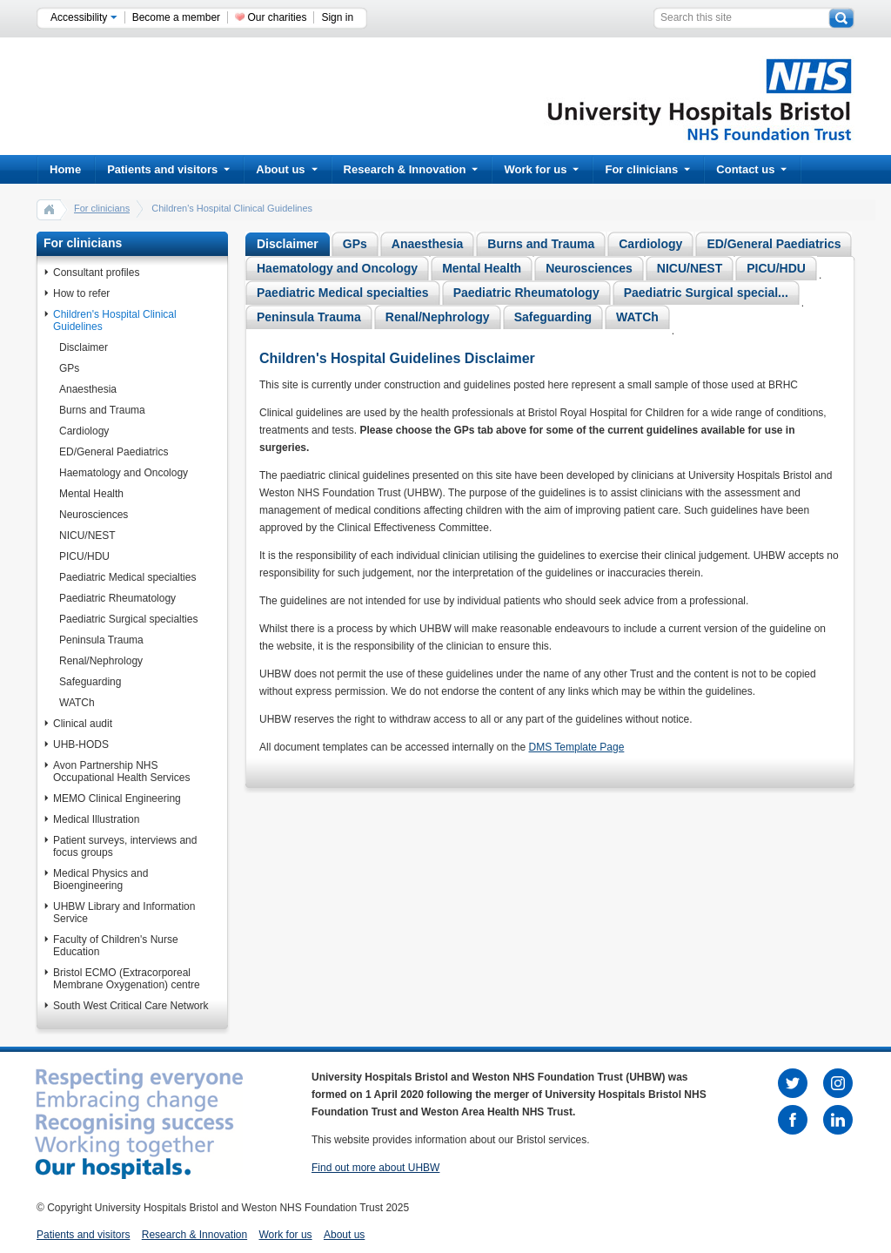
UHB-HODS (81, 744)
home (50, 209)
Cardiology (84, 431)
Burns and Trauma (102, 410)
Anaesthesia (88, 389)
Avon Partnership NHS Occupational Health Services (121, 771)
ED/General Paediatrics (113, 452)
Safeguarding (90, 682)
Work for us (541, 169)
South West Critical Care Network (131, 1006)
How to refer (81, 293)
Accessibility (83, 17)
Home (65, 169)
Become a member (176, 17)
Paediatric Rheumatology (117, 598)
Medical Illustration (96, 819)
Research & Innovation (411, 169)
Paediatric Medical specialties (127, 577)
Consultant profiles (96, 272)
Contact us (751, 169)
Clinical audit (82, 723)
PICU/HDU (84, 556)
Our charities (276, 17)
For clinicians (647, 169)
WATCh (77, 703)
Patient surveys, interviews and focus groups (125, 846)
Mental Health (91, 494)
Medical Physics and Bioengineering (100, 879)
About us (286, 169)
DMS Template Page (577, 747)
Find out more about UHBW (375, 1168)
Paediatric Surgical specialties (128, 619)
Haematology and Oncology (123, 473)
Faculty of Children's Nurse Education (115, 945)
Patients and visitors (168, 169)
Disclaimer (83, 347)
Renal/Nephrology (101, 661)
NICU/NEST (87, 535)
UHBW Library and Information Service (124, 912)
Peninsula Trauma (101, 640)
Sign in (337, 17)
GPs (69, 368)
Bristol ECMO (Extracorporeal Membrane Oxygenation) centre (126, 979)
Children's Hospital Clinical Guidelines (115, 320)
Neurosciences (93, 515)
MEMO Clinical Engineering (117, 798)
